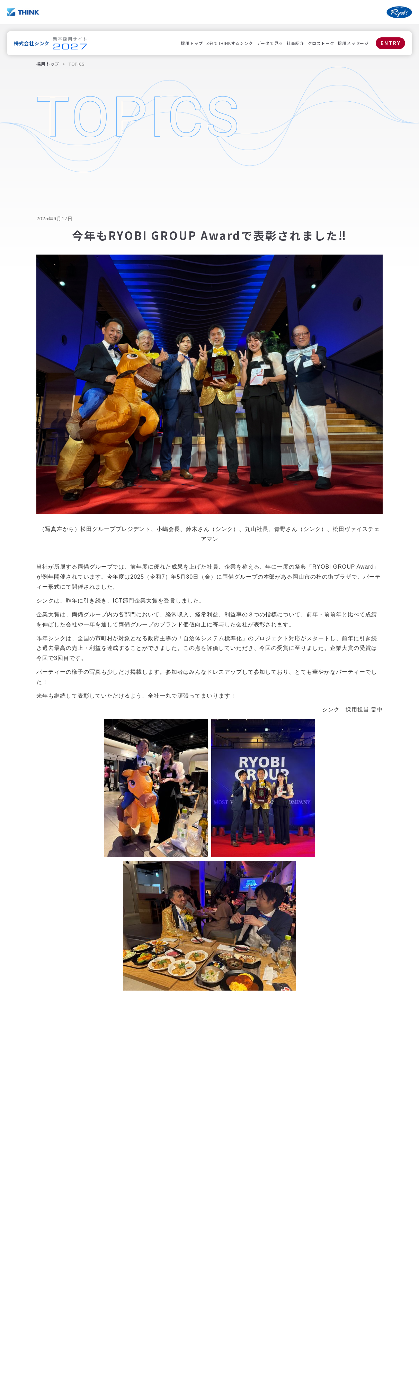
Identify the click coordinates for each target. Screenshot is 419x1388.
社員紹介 (295, 43)
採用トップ (192, 43)
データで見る (270, 43)
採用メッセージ (353, 43)
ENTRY (391, 43)
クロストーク (321, 43)
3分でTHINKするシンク (229, 43)
